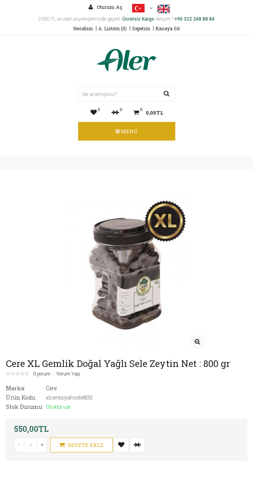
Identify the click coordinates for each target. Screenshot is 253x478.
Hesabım (83, 28)
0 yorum (42, 374)
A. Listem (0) (112, 28)
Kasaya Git (167, 28)
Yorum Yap (68, 374)
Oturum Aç (105, 6)
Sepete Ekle (81, 444)
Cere (51, 388)
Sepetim (141, 28)
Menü (126, 131)
